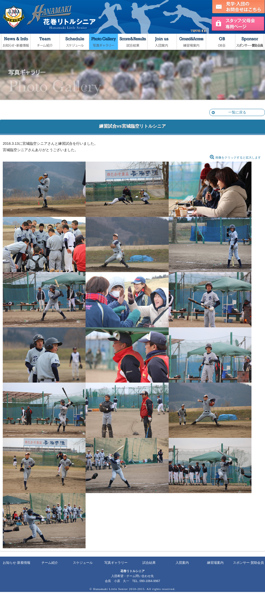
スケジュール (74, 42)
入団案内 (161, 42)
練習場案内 (191, 42)
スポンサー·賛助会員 (248, 563)
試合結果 (132, 42)
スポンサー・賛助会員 (249, 42)
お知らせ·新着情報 (16, 563)
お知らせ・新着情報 (15, 42)
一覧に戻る (229, 112)
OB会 (220, 42)
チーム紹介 (44, 42)
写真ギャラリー (103, 42)
